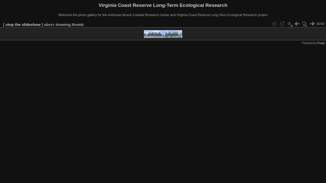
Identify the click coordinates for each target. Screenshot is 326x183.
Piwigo (321, 42)
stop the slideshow (22, 24)
